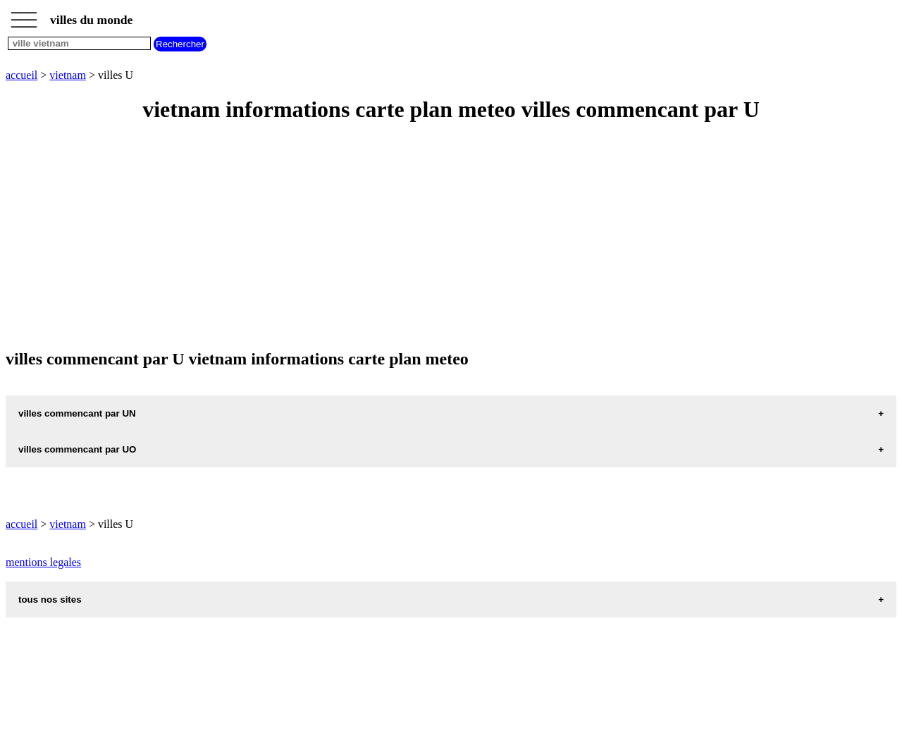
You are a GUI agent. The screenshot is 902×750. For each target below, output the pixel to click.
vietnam (67, 75)
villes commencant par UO (77, 449)
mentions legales (43, 562)
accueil (21, 75)
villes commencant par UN (77, 413)
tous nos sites (50, 599)
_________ (24, 15)
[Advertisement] (428, 237)
